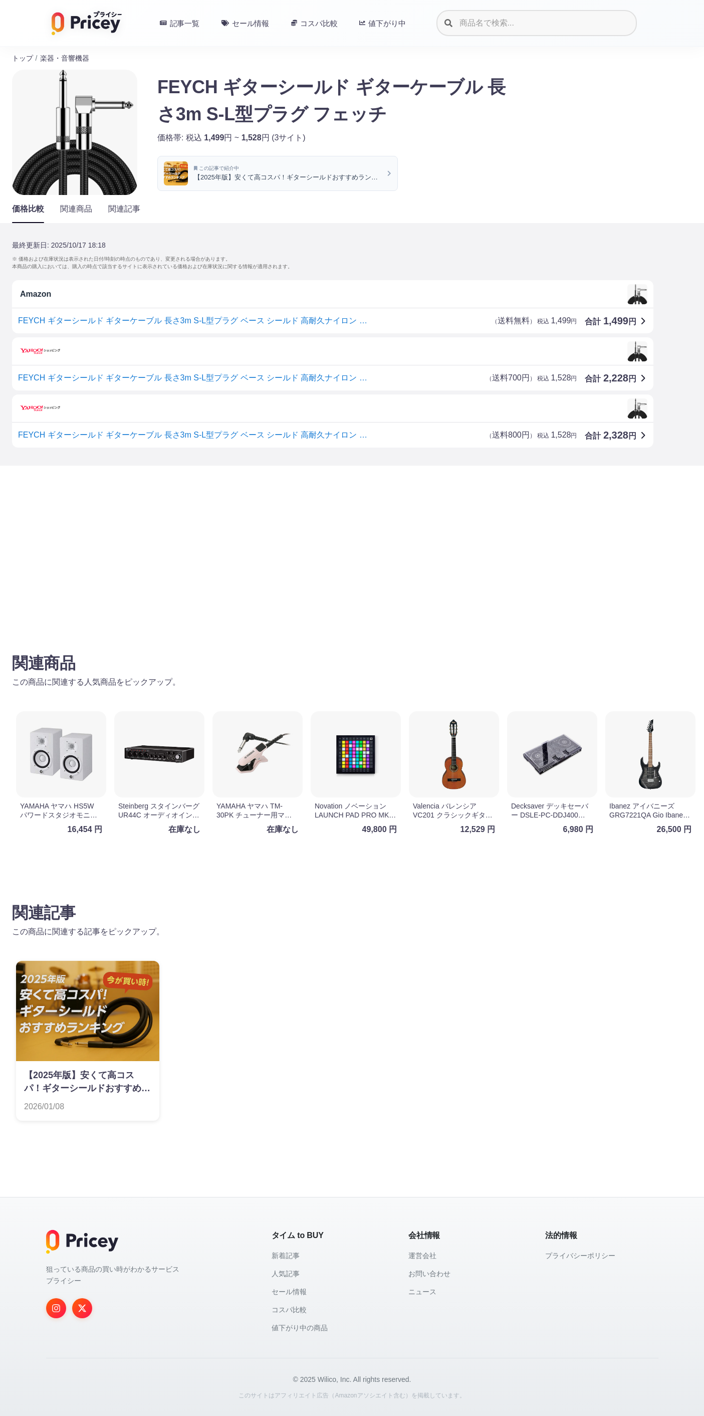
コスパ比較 (289, 1310)
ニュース (422, 1292)
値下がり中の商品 (300, 1328)
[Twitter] (82, 1308)
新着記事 (286, 1256)
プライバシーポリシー (580, 1256)
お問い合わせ (429, 1274)
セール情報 (289, 1292)
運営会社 (422, 1256)
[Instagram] (56, 1308)
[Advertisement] (312, 552)
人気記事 (286, 1274)
